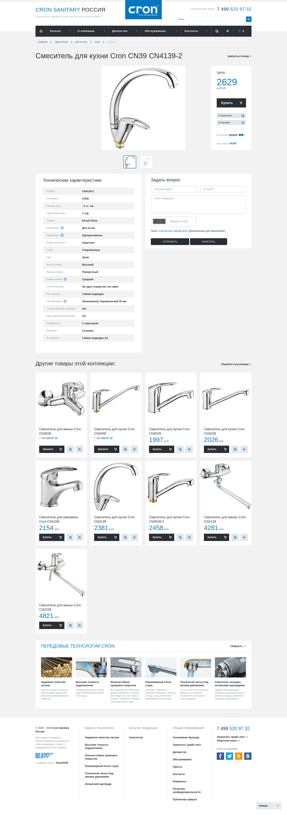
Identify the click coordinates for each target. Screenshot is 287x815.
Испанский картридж (98, 784)
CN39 (97, 42)
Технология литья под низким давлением (99, 775)
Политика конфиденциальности (187, 790)
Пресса (177, 766)
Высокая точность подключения (96, 746)
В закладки (224, 122)
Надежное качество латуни (102, 737)
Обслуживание (155, 31)
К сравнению (225, 115)
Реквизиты (180, 781)
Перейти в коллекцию (235, 364)
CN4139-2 (112, 42)
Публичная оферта (185, 799)
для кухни (81, 42)
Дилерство (120, 31)
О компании (86, 31)
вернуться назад (238, 56)
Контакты (191, 31)
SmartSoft (62, 762)
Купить (227, 103)
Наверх (263, 805)
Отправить (170, 241)
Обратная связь (227, 740)
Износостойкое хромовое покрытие (101, 757)
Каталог (55, 31)
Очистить (208, 241)
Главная (42, 42)
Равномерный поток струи (102, 766)
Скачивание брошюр (186, 737)
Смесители (61, 42)
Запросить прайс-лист (187, 744)
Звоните (48, 449)
